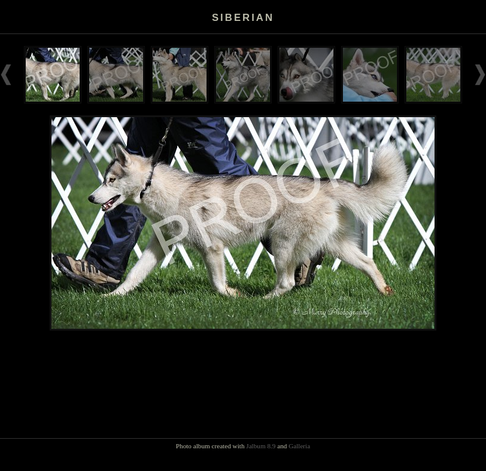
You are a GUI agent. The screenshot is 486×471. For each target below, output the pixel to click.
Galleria (299, 445)
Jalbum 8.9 (260, 445)
